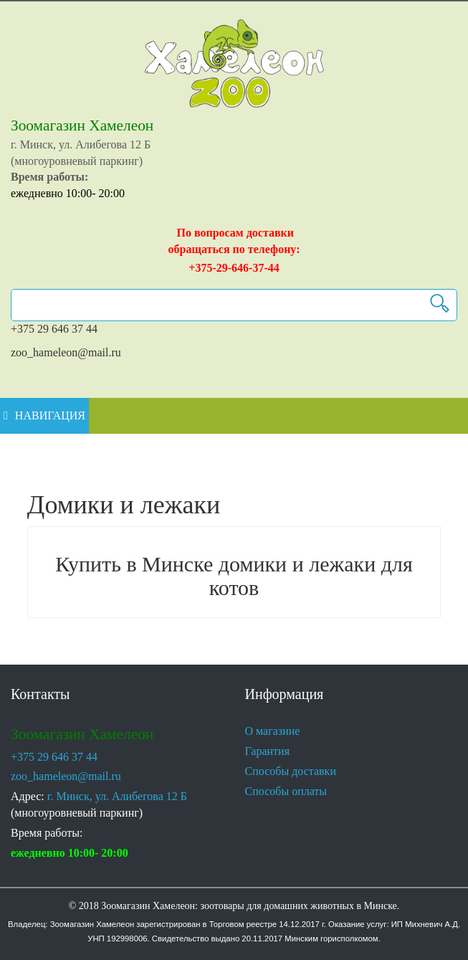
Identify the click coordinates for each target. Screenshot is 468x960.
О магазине (277, 731)
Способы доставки (297, 771)
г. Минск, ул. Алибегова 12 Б (126, 796)
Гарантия (271, 751)
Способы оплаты (292, 791)
